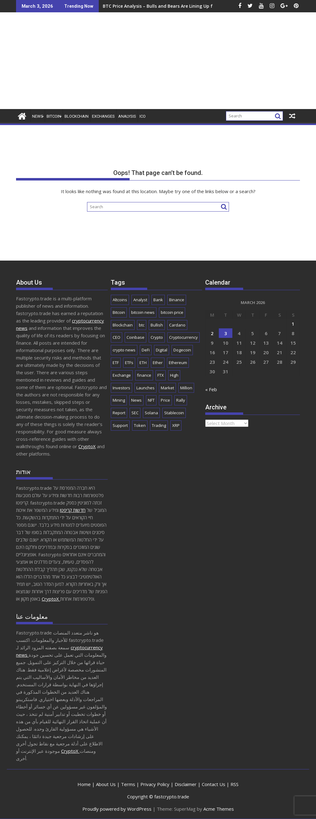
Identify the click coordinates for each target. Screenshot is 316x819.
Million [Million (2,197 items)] (186, 388)
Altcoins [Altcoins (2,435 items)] (120, 299)
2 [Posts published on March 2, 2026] (212, 333)
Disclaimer (186, 784)
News (37, 116)
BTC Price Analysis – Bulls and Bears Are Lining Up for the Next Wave (132, 6)
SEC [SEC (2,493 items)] (135, 413)
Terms (128, 784)
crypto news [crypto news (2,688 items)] (124, 350)
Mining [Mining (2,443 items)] (119, 400)
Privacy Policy (154, 784)
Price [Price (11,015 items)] (165, 400)
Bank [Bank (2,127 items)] (158, 299)
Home (84, 784)
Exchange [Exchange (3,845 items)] (122, 375)
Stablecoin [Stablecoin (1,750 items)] (174, 413)
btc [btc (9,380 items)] (141, 325)
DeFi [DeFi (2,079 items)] (146, 350)
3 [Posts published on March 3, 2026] (225, 333)
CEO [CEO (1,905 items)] (116, 337)
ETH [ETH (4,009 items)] (143, 362)
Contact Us (213, 784)
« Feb (211, 389)
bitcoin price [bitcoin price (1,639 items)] (172, 312)
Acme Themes (218, 809)
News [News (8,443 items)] (136, 400)
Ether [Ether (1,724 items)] (158, 362)
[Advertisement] (203, 63)
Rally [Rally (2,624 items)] (180, 400)
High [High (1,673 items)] (174, 375)
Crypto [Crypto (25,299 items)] (157, 337)
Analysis (127, 116)
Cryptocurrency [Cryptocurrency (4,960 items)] (183, 337)
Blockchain (76, 116)
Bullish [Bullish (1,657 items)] (157, 325)
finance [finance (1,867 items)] (144, 375)
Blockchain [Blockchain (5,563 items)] (123, 325)
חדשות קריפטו (72, 510)
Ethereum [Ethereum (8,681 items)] (178, 362)
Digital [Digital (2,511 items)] (161, 350)
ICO (142, 116)
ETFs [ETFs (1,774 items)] (129, 362)
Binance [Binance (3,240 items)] (176, 299)
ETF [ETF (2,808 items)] (116, 362)
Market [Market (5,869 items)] (167, 388)
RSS (235, 784)
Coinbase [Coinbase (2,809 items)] (135, 337)
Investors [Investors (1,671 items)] (121, 388)
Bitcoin (54, 116)
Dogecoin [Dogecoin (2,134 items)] (182, 350)
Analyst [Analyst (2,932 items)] (140, 299)
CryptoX (87, 446)
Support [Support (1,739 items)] (120, 425)
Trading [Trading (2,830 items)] (159, 425)
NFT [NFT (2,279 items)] (151, 400)
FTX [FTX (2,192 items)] (160, 375)
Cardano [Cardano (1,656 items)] (177, 325)
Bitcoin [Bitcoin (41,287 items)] (119, 312)
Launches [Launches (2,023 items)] (145, 388)
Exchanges (103, 116)
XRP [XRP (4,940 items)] (176, 425)
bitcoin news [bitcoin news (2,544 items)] (143, 312)
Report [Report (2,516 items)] (119, 413)
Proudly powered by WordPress (117, 809)
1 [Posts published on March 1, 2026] (293, 324)
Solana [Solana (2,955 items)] (151, 413)
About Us (106, 784)
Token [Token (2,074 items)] (140, 425)
